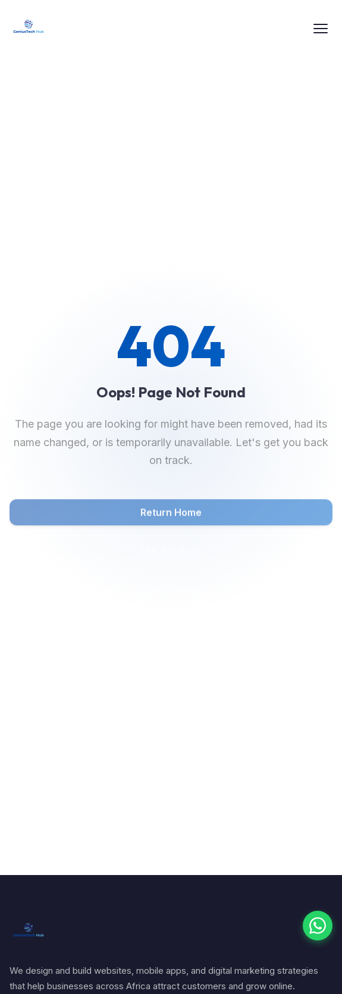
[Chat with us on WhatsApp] (317, 925)
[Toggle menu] (320, 28)
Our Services (171, 551)
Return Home (171, 514)
